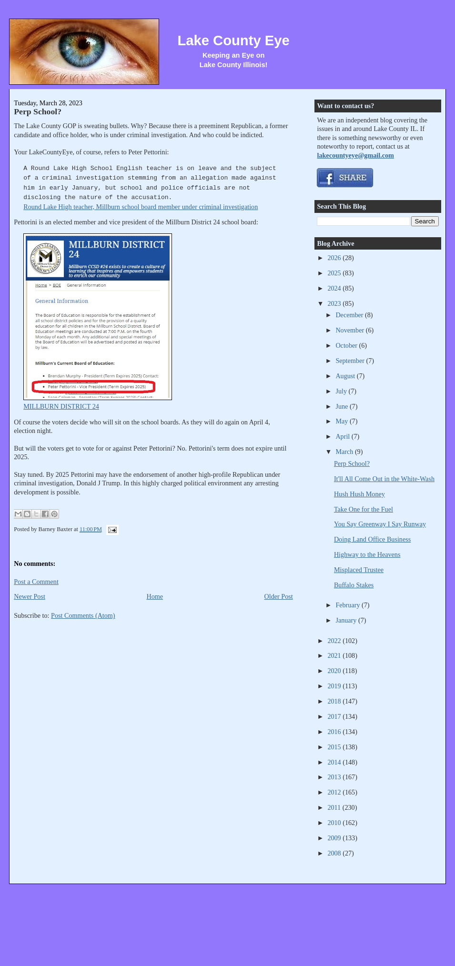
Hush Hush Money (359, 494)
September (350, 360)
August (345, 376)
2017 (335, 716)
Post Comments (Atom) (83, 615)
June (342, 406)
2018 (335, 701)
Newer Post (29, 596)
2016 (335, 731)
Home (154, 596)
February (348, 605)
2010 (335, 822)
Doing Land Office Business (372, 539)
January (346, 620)
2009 (335, 838)
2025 (335, 273)
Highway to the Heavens (367, 554)
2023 (335, 303)
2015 (335, 747)
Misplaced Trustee (359, 570)
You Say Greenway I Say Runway (380, 524)
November (350, 330)
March (345, 451)
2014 (335, 762)
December (350, 315)
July (341, 391)
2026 (335, 258)
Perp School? (37, 111)
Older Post (278, 596)
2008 (335, 853)
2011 (334, 807)
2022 (335, 640)
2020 (335, 670)
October (347, 345)
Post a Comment (36, 581)
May (342, 421)
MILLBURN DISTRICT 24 (61, 406)
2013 (335, 777)
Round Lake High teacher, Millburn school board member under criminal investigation (140, 207)
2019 (335, 686)
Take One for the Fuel (363, 509)
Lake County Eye (233, 40)
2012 (335, 792)
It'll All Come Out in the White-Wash (384, 479)
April (343, 436)
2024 (335, 288)
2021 (335, 655)
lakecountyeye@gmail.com (355, 155)
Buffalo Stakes (354, 585)
